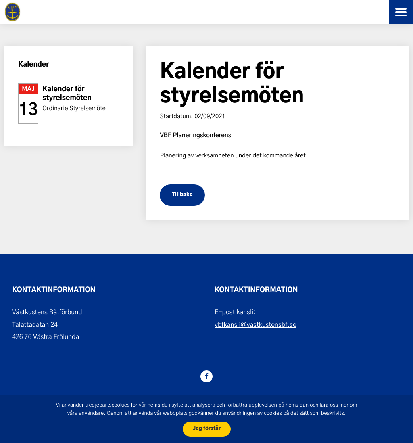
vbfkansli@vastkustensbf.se (255, 324)
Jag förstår (207, 428)
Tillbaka (182, 194)
